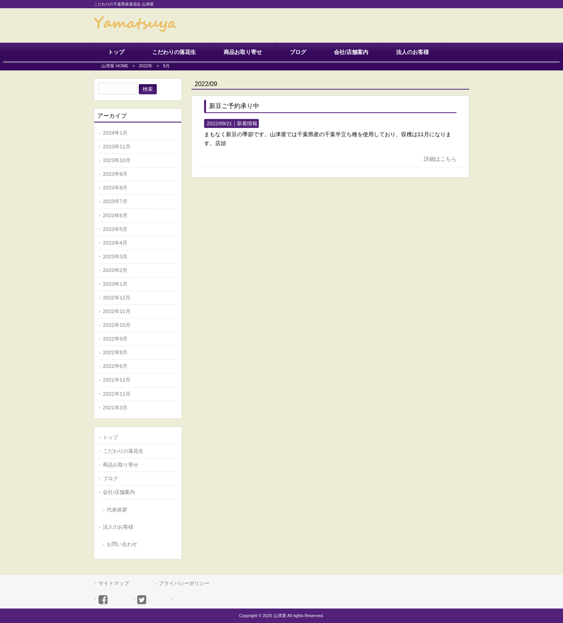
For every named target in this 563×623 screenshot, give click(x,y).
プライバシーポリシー (184, 583)
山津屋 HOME (114, 65)
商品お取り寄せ (120, 465)
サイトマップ (114, 583)
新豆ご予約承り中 (234, 106)
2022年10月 (117, 325)
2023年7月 (115, 201)
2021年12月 (117, 380)
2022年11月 (117, 311)
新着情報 (247, 123)
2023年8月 (115, 188)
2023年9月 (115, 174)
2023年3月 (115, 256)
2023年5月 (115, 229)
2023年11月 (117, 146)
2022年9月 (115, 339)
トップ (110, 437)
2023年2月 (115, 270)
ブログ (110, 478)
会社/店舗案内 (119, 492)
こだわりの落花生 (123, 451)
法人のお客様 (118, 527)
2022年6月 (115, 366)
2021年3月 (115, 408)
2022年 (145, 65)
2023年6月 (115, 215)
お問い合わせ (122, 544)
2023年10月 (117, 160)
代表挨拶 (117, 510)
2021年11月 (117, 394)
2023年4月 (115, 243)
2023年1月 (115, 284)
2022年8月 (115, 352)
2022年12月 (117, 298)
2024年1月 (115, 133)
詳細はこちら (440, 159)
